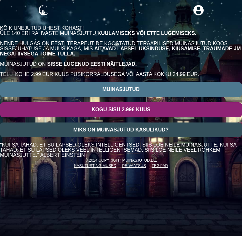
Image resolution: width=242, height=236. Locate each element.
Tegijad (160, 166)
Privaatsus (134, 166)
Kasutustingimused (95, 166)
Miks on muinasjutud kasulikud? (121, 129)
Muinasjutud (120, 89)
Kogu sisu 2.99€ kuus (120, 109)
